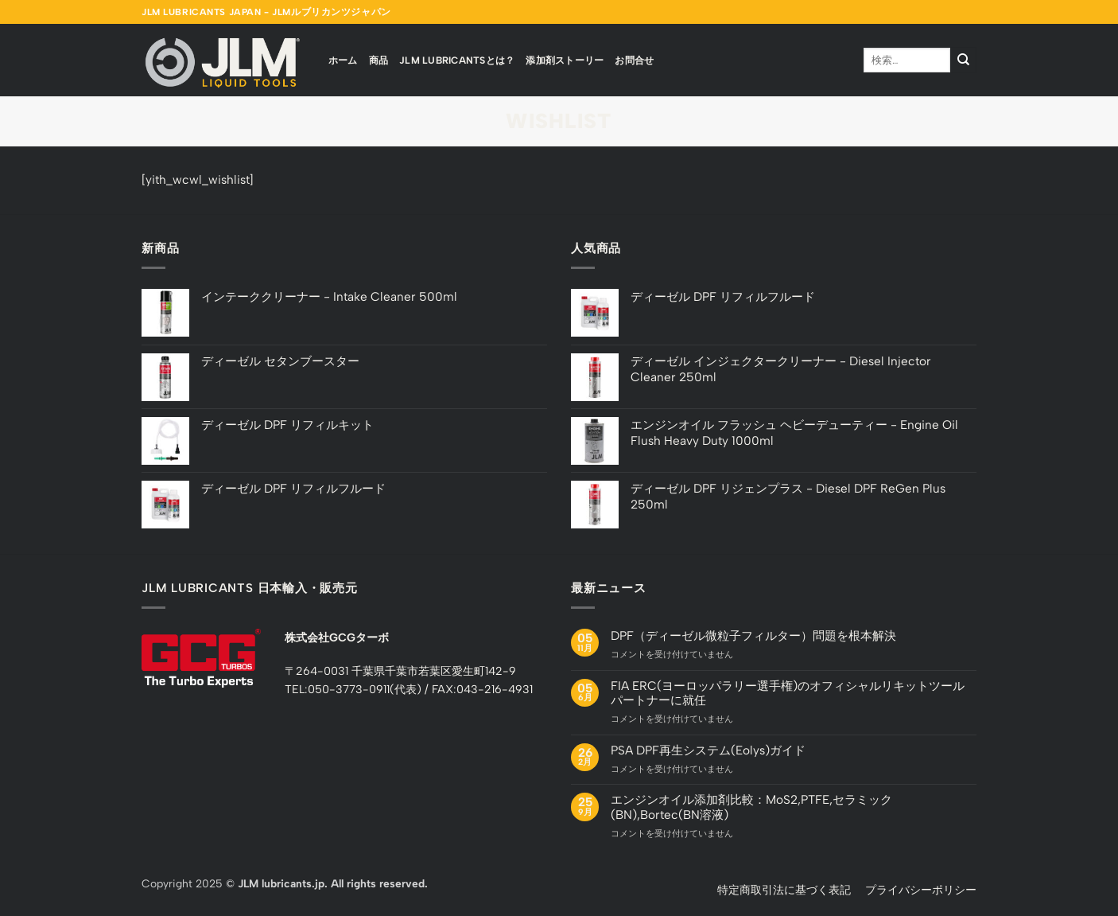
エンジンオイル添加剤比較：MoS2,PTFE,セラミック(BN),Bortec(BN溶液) (751, 807)
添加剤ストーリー (565, 60)
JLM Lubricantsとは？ (456, 60)
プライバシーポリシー (920, 889)
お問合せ (634, 60)
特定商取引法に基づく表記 (784, 889)
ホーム (343, 60)
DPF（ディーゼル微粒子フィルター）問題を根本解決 (753, 636)
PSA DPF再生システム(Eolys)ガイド (708, 750)
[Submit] (963, 59)
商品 (379, 60)
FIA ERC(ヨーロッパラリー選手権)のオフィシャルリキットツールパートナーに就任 (788, 693)
